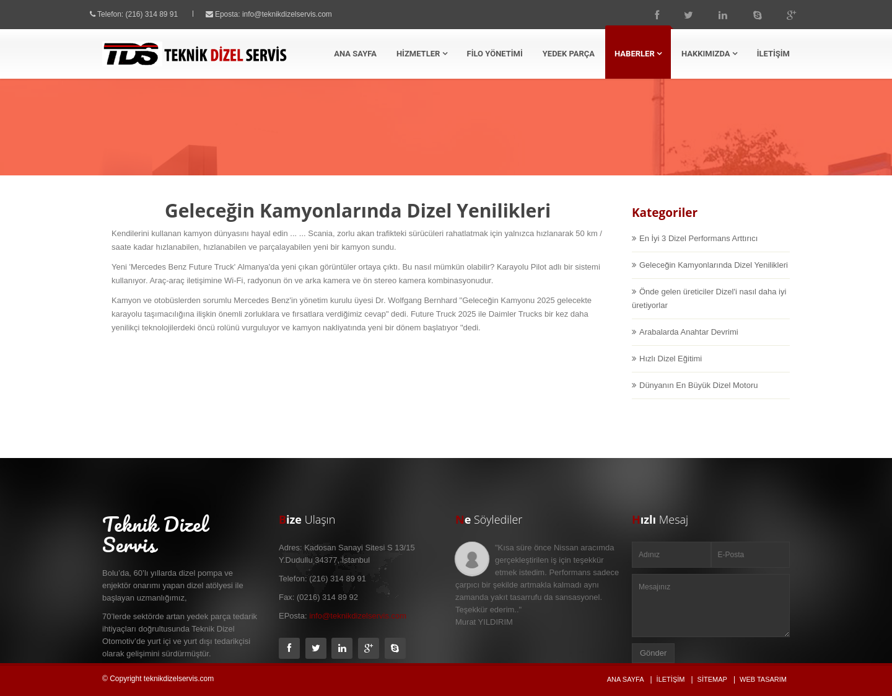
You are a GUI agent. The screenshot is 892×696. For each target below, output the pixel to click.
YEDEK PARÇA (569, 53)
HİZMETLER (421, 53)
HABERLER (638, 53)
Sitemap (712, 679)
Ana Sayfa (474, 142)
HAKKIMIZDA (709, 53)
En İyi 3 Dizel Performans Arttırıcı (698, 249)
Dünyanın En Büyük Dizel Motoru (698, 396)
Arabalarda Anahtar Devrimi (688, 343)
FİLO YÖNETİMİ (495, 53)
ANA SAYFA (355, 53)
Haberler (528, 142)
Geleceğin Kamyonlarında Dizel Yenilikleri (713, 276)
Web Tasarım (763, 679)
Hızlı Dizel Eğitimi (670, 369)
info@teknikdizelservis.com (298, 14)
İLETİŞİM (773, 53)
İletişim (671, 679)
